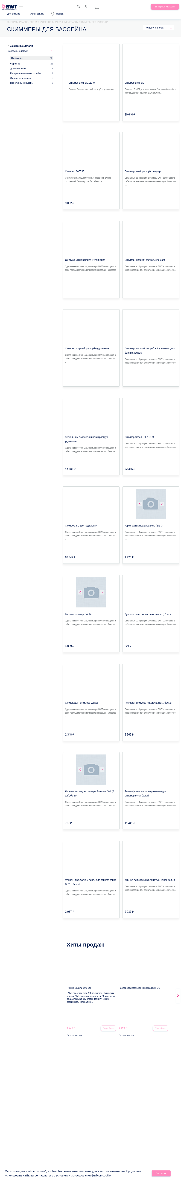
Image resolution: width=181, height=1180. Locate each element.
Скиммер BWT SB (74, 171)
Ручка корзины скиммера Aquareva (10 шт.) (148, 614)
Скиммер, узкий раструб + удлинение (85, 259)
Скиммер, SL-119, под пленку (81, 525)
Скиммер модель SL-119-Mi (139, 437)
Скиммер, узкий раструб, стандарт (143, 171)
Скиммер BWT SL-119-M (82, 82)
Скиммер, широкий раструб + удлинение (87, 348)
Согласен (161, 1174)
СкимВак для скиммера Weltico (81, 702)
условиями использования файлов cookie (83, 1176)
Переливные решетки (21, 82)
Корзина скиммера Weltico (79, 614)
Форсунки (15, 63)
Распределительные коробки (25, 73)
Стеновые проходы (20, 78)
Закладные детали (21, 45)
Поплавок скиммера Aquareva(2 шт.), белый (148, 702)
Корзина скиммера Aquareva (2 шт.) (143, 525)
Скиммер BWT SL (134, 82)
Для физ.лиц (13, 14)
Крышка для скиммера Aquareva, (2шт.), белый (150, 879)
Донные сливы (18, 68)
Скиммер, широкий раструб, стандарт (145, 259)
